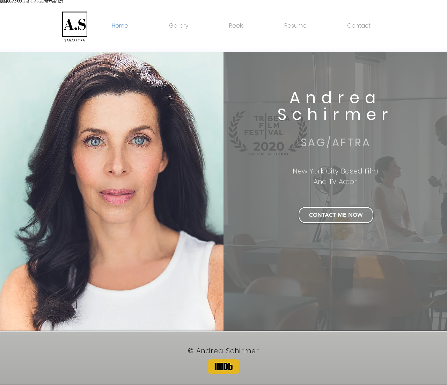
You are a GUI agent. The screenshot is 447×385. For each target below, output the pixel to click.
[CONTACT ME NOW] (336, 215)
